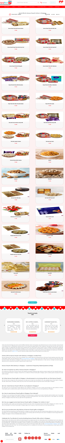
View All (32, 140)
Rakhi (47, 290)
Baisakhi (56, 306)
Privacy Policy (15, 295)
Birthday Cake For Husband (46, 362)
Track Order (15, 302)
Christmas (48, 306)
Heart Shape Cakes (51, 357)
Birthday (57, 6)
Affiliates (14, 300)
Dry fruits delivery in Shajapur (28, 196)
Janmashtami (57, 299)
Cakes (14, 6)
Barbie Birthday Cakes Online (15, 375)
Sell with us (53, 2)
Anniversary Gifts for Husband (15, 371)
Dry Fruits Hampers (50, 350)
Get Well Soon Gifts (16, 355)
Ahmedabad (12, 390)
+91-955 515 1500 (44, 2)
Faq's (6, 303)
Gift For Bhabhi (36, 326)
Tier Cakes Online (13, 357)
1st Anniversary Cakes (37, 371)
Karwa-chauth (14, 14)
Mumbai (32, 390)
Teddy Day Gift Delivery (37, 339)
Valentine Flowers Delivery (38, 337)
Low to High (51, 14)
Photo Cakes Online (12, 348)
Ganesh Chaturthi (49, 292)
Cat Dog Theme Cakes (50, 359)
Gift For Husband (52, 326)
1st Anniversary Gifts (26, 380)
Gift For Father (29, 326)
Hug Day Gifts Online (15, 341)
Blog (5, 299)
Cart (61, 2)
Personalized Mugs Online (49, 377)
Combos (51, 6)
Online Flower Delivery (49, 341)
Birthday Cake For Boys (27, 366)
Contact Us (15, 298)
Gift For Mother (21, 326)
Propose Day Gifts (15, 339)
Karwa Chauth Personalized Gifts (32, 405)
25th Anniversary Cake (27, 382)
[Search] (28, 2)
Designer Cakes (21, 348)
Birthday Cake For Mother (15, 366)
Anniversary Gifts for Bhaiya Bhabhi (34, 373)
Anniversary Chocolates (25, 368)
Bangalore (23, 390)
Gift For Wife (44, 326)
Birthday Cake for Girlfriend (14, 364)
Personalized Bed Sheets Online (20, 373)
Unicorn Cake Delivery (14, 359)
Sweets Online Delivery (26, 377)
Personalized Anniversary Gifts (49, 371)
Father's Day (27, 294)
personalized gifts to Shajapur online (52, 261)
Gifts (25, 6)
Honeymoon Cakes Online (15, 377)
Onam (47, 294)
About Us (6, 290)
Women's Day (27, 292)
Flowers (20, 6)
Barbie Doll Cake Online (25, 346)
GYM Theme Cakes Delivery (38, 375)
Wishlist (59, 2)
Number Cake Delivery (24, 359)
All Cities (35, 395)
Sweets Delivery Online (41, 350)
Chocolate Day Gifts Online (25, 339)
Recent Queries (7, 308)
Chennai (42, 390)
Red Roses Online (25, 362)
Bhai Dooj (47, 303)
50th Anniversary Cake (37, 382)
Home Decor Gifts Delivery (37, 377)
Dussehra (47, 299)
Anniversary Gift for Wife (27, 371)
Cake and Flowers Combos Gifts (37, 346)
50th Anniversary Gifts (47, 380)
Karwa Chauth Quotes (49, 403)
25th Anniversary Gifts (37, 380)
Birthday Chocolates (14, 368)
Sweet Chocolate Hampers (36, 368)
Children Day (27, 301)
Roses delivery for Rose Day (50, 337)
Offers (6, 301)
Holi (56, 292)
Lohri (47, 308)
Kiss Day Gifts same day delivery (27, 341)
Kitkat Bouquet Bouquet (37, 366)
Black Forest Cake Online (26, 355)
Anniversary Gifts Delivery (41, 348)
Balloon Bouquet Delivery (50, 346)
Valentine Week (28, 309)
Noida (53, 390)
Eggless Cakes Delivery (38, 355)
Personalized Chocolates (49, 366)
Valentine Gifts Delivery (14, 337)
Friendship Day (35, 290)
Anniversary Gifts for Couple (48, 368)
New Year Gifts (27, 290)
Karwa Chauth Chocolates (37, 403)
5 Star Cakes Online (42, 357)
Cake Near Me (41, 359)
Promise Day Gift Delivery (47, 339)
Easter (56, 294)
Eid (55, 301)
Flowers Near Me (16, 362)
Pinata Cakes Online (32, 357)
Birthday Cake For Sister (38, 364)
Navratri (56, 290)
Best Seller (7, 6)
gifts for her (15, 188)
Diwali (47, 301)
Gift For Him (35, 328)
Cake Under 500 (34, 359)
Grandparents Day (36, 302)
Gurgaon (48, 390)
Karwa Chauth (57, 297)
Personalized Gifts (42, 6)
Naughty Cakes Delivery (50, 375)
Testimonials (15, 290)
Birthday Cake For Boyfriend (27, 364)
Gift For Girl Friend (13, 326)
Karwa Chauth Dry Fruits (16, 403)
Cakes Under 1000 (52, 348)
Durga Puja (48, 297)
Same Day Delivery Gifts (14, 350)
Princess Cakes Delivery (27, 375)
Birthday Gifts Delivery (31, 348)
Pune (38, 390)
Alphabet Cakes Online (22, 357)
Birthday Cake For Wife (34, 362)
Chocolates (32, 6)
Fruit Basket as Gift (46, 373)
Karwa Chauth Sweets (27, 403)
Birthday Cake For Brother (50, 364)
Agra (18, 390)
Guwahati (29, 395)
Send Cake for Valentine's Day (25, 337)
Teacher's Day (27, 297)
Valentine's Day (35, 311)
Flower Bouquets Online (14, 346)
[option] (13, 163)
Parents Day (27, 299)
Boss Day (27, 303)
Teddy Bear (23, 350)
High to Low (57, 14)
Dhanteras (57, 303)
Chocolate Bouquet (30, 350)
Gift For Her (29, 328)
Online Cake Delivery (38, 341)
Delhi (28, 390)
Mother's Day (27, 311)
